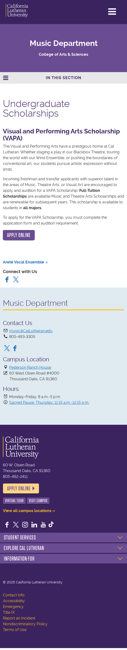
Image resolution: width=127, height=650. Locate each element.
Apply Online (19, 488)
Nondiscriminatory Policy (25, 624)
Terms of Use (15, 629)
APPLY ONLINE (19, 235)
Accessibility (14, 601)
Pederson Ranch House (30, 367)
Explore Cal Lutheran (24, 548)
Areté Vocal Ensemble (23, 262)
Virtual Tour (14, 500)
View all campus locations (27, 510)
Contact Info (14, 595)
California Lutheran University (24, 11)
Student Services (20, 537)
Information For (19, 559)
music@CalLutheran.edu (31, 331)
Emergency (13, 606)
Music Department (64, 43)
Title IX (9, 612)
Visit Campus (38, 500)
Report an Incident (19, 618)
